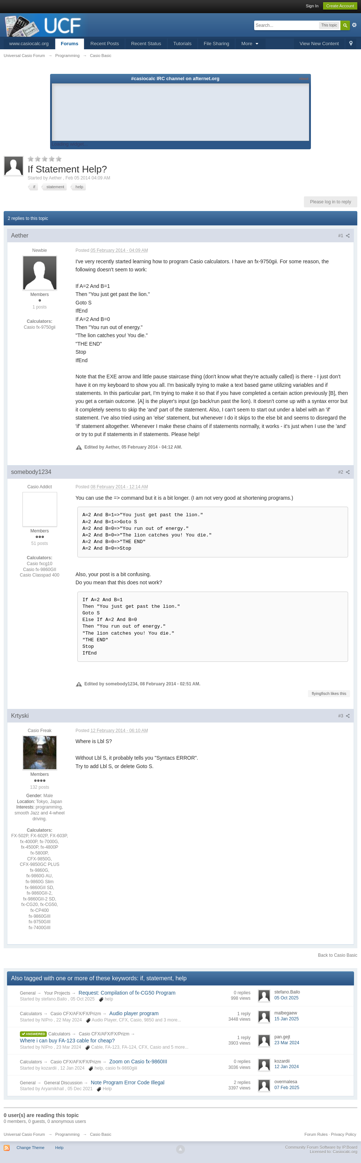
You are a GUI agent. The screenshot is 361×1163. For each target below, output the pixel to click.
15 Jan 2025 (286, 1018)
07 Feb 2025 (286, 1087)
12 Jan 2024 (286, 1066)
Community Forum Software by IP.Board (321, 1147)
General (28, 993)
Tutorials (183, 43)
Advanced (354, 25)
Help (59, 1147)
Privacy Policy (343, 1134)
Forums (69, 43)
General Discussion (63, 1082)
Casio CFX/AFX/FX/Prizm (76, 1013)
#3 (344, 715)
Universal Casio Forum (24, 1134)
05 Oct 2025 (286, 997)
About (303, 78)
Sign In (312, 6)
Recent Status (146, 43)
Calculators (31, 1013)
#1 (344, 235)
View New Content (319, 43)
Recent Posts (105, 43)
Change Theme (31, 1147)
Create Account (340, 6)
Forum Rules (315, 1134)
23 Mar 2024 (286, 1042)
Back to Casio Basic (337, 955)
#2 (344, 472)
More (250, 43)
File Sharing (216, 43)
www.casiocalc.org (29, 43)
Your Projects (57, 993)
